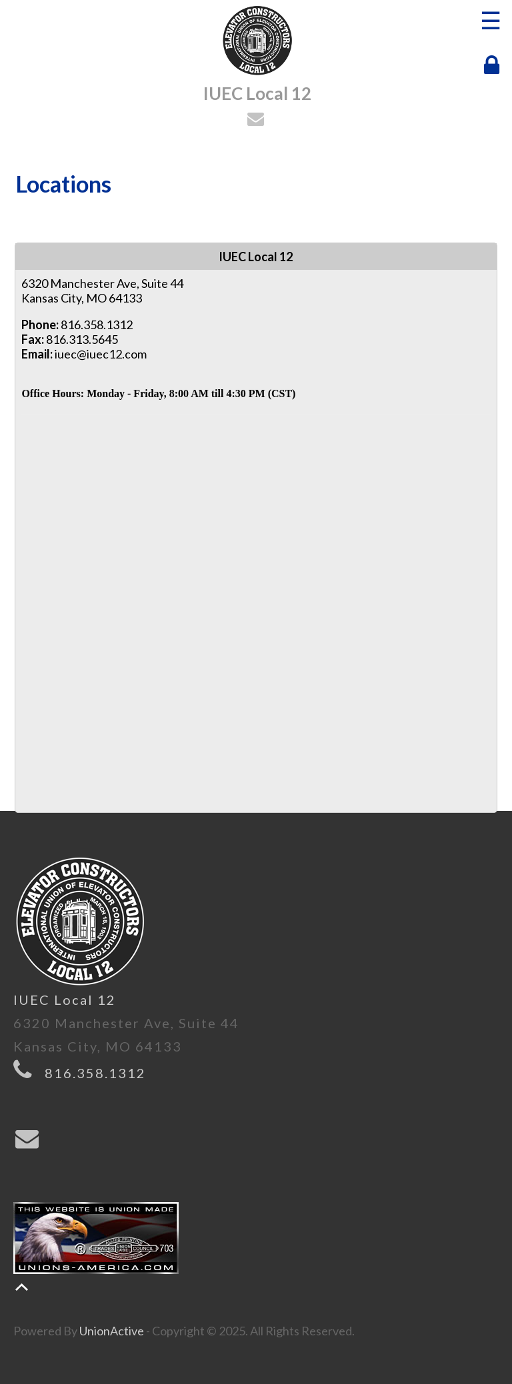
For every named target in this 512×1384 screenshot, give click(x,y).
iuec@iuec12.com (101, 353)
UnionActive (111, 1330)
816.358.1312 (95, 1073)
